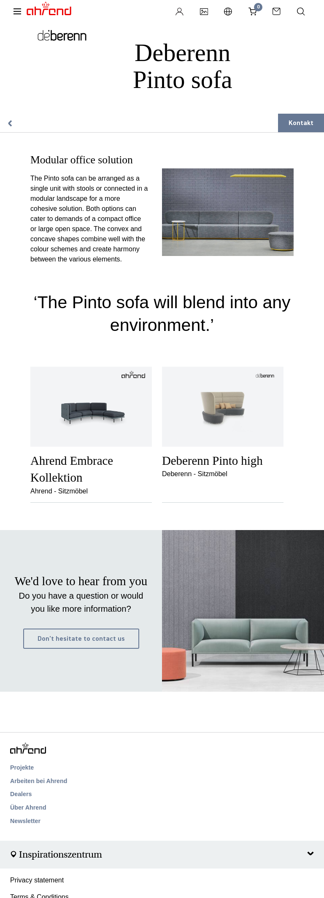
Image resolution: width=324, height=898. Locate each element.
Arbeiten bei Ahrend (38, 781)
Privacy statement (37, 880)
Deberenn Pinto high (212, 460)
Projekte (22, 767)
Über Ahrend (28, 807)
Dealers (21, 794)
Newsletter (25, 821)
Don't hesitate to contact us (81, 638)
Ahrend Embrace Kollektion (71, 469)
